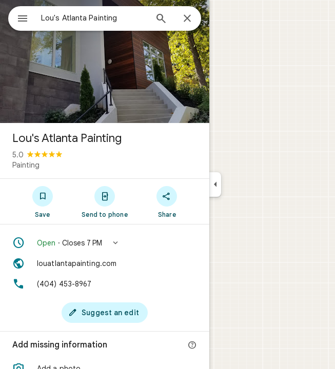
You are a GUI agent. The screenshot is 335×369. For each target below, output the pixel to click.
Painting (26, 165)
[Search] (161, 19)
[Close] (187, 19)
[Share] (167, 201)
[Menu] (22, 19)
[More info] (192, 345)
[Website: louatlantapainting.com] (104, 263)
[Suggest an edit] (105, 312)
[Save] (42, 201)
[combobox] (94, 18)
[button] (104, 243)
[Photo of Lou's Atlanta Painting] (104, 61)
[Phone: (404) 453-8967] (104, 284)
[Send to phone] (104, 201)
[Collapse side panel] (215, 184)
